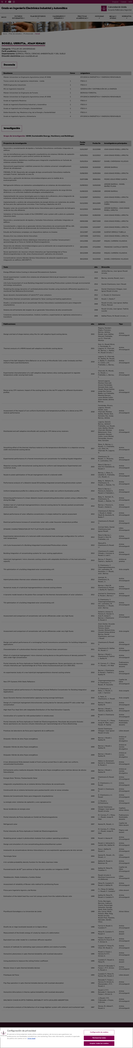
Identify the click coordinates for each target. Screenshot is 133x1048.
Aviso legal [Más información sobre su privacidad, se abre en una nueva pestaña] (31, 1041)
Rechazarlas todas (99, 1040)
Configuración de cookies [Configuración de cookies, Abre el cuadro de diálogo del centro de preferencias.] (99, 1034)
